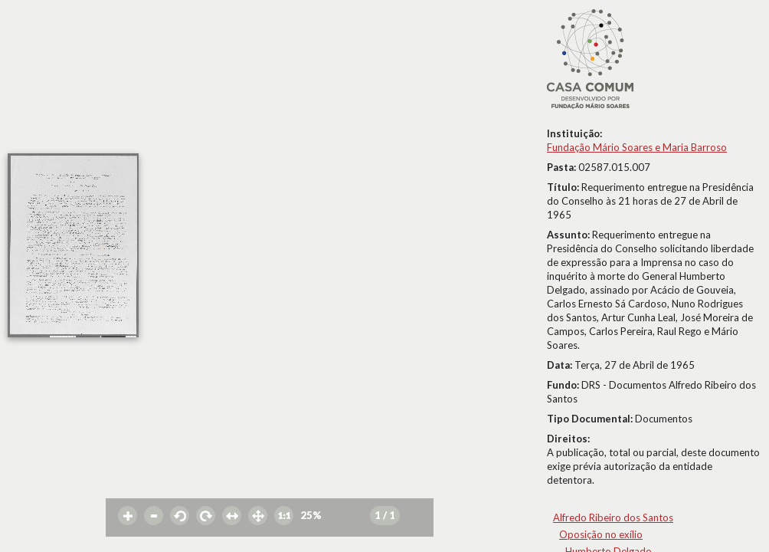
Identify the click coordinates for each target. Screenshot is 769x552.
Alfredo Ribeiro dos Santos (613, 517)
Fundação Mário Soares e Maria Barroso (637, 147)
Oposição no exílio (601, 534)
